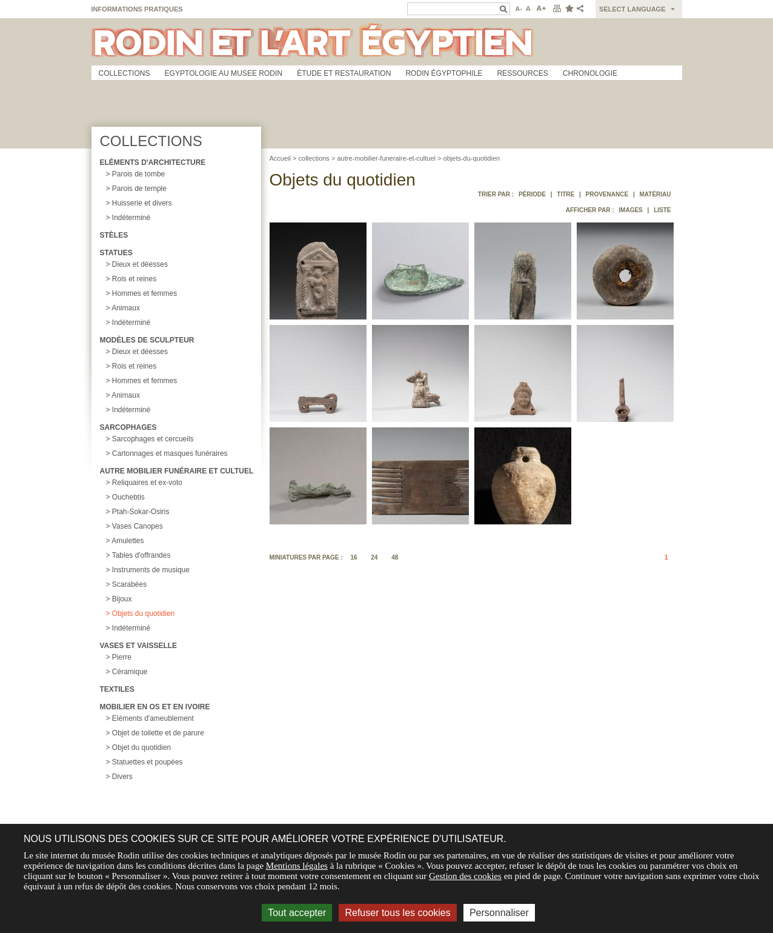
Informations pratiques (137, 9)
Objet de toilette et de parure (158, 733)
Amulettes (127, 541)
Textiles (117, 689)
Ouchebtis (128, 497)
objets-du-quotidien (471, 158)
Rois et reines (134, 279)
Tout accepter (297, 913)
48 (394, 557)
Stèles (114, 235)
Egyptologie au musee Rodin (224, 73)
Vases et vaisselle (138, 645)
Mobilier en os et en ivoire (155, 707)
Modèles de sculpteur (147, 340)
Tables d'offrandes (141, 555)
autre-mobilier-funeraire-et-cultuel (386, 158)
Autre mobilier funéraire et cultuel (177, 471)
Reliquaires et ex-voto (147, 482)
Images (630, 210)
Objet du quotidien (141, 747)
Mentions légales (297, 866)
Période (532, 194)
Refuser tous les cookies (397, 913)
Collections (124, 73)
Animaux (125, 308)
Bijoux (122, 599)
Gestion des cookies (465, 876)
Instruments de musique (151, 570)
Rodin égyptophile (443, 73)
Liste (662, 210)
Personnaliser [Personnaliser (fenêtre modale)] (499, 913)
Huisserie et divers (142, 203)
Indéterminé (131, 217)
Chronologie (590, 73)
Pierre (121, 657)
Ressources (522, 73)
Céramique (130, 671)
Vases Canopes (137, 526)
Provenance (607, 194)
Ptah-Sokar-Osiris (141, 511)
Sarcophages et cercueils (153, 439)
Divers (122, 776)
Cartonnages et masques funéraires (170, 453)
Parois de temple (139, 188)
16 (353, 557)
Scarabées (129, 584)
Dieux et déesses (140, 264)
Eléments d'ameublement (153, 718)
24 (374, 557)
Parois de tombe (138, 174)
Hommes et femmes (144, 293)
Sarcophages (128, 427)
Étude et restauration (344, 73)
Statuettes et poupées (147, 762)
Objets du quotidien (143, 613)
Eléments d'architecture (153, 162)
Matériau (655, 194)
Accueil (280, 158)
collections (314, 158)
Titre (565, 194)
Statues (116, 253)
